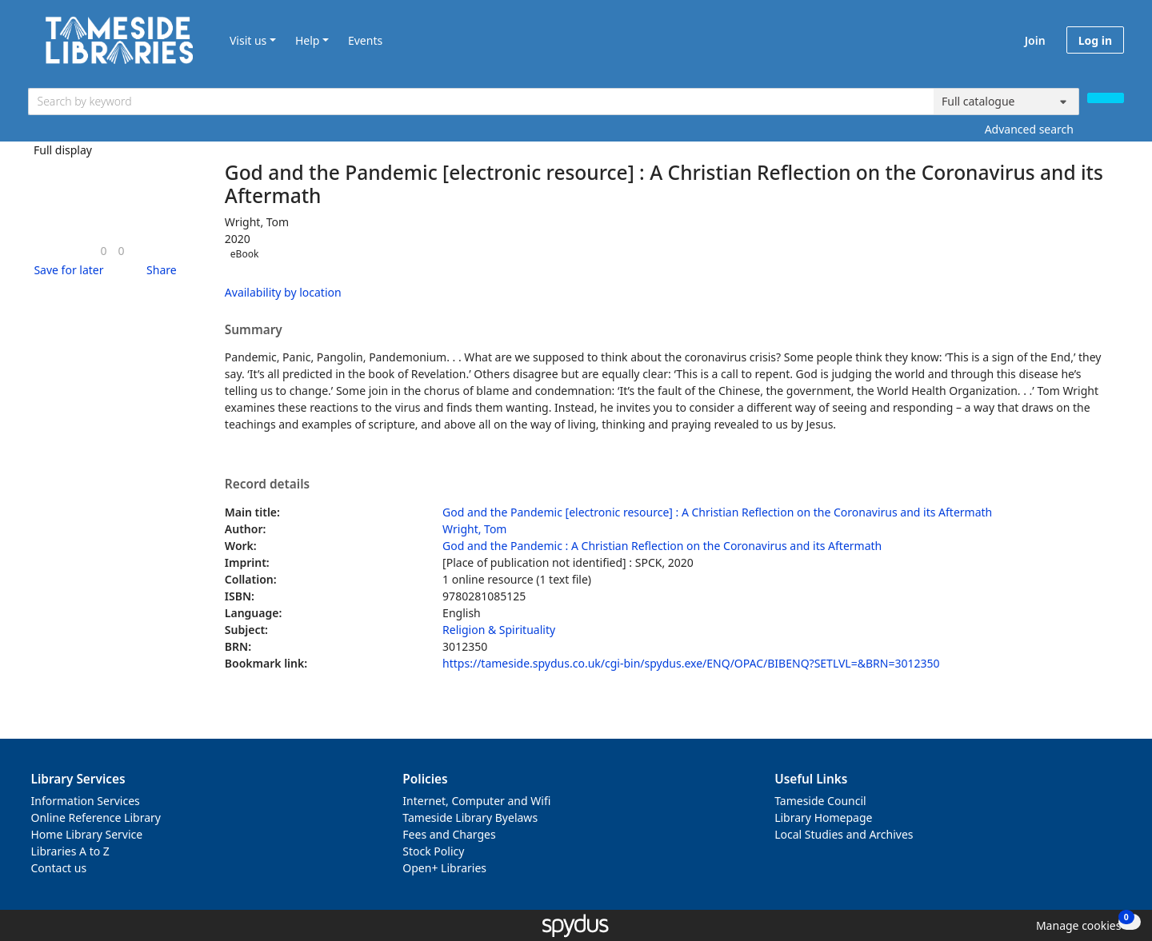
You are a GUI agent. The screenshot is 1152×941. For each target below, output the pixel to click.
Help (307, 40)
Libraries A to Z (70, 851)
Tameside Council (820, 800)
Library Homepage (823, 817)
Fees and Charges (448, 834)
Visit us (248, 40)
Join (1035, 40)
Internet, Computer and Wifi (476, 800)
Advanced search (1029, 129)
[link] (103, 250)
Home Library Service (87, 834)
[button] (65, 269)
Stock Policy (433, 851)
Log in (1095, 40)
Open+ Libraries (444, 867)
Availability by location (283, 292)
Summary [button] (253, 330)
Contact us (59, 867)
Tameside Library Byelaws (470, 817)
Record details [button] (267, 484)
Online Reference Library (96, 817)
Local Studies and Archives (843, 834)
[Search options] (1006, 101)
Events (365, 40)
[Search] (1105, 98)
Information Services (85, 800)
